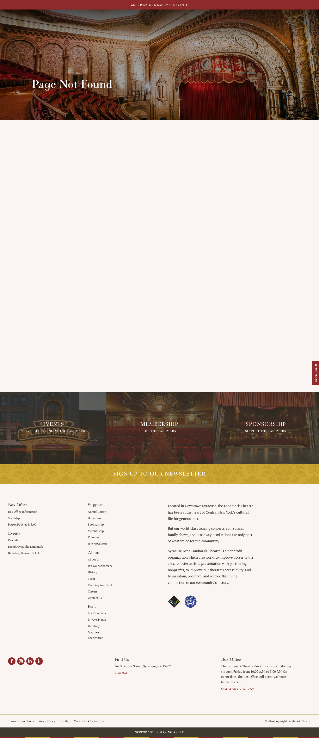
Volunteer (94, 537)
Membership (96, 531)
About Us (94, 559)
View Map (121, 672)
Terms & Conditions (21, 721)
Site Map (64, 721)
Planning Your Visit (100, 585)
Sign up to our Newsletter (159, 473)
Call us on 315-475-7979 (237, 688)
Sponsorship (96, 524)
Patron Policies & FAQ (22, 524)
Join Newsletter (97, 544)
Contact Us (95, 598)
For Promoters (97, 613)
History (92, 572)
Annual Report (97, 512)
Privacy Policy (46, 721)
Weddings (94, 626)
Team (91, 579)
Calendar (13, 540)
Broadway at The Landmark (25, 546)
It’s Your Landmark (100, 566)
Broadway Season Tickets (24, 553)
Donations (94, 518)
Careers (92, 591)
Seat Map (14, 518)
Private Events (97, 619)
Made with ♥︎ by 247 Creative (91, 721)
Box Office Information (22, 512)
